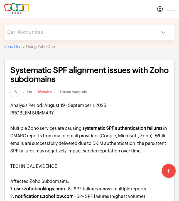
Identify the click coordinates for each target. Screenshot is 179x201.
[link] (15, 92)
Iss (29, 92)
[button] (160, 9)
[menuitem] (160, 9)
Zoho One (12, 46)
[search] (78, 32)
